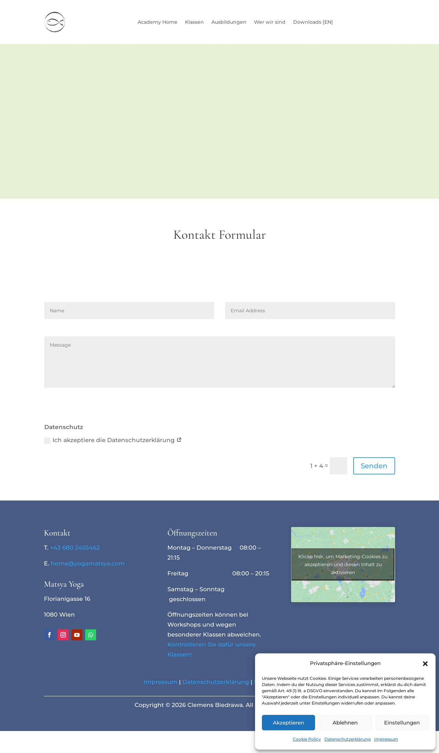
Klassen (194, 22)
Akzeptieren (288, 722)
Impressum (386, 739)
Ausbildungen (228, 22)
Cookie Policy (307, 739)
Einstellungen (402, 722)
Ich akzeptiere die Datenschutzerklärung (113, 440)
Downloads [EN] (313, 22)
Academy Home (157, 22)
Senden (374, 466)
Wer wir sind (270, 22)
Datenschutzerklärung (347, 739)
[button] (425, 663)
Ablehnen (345, 722)
